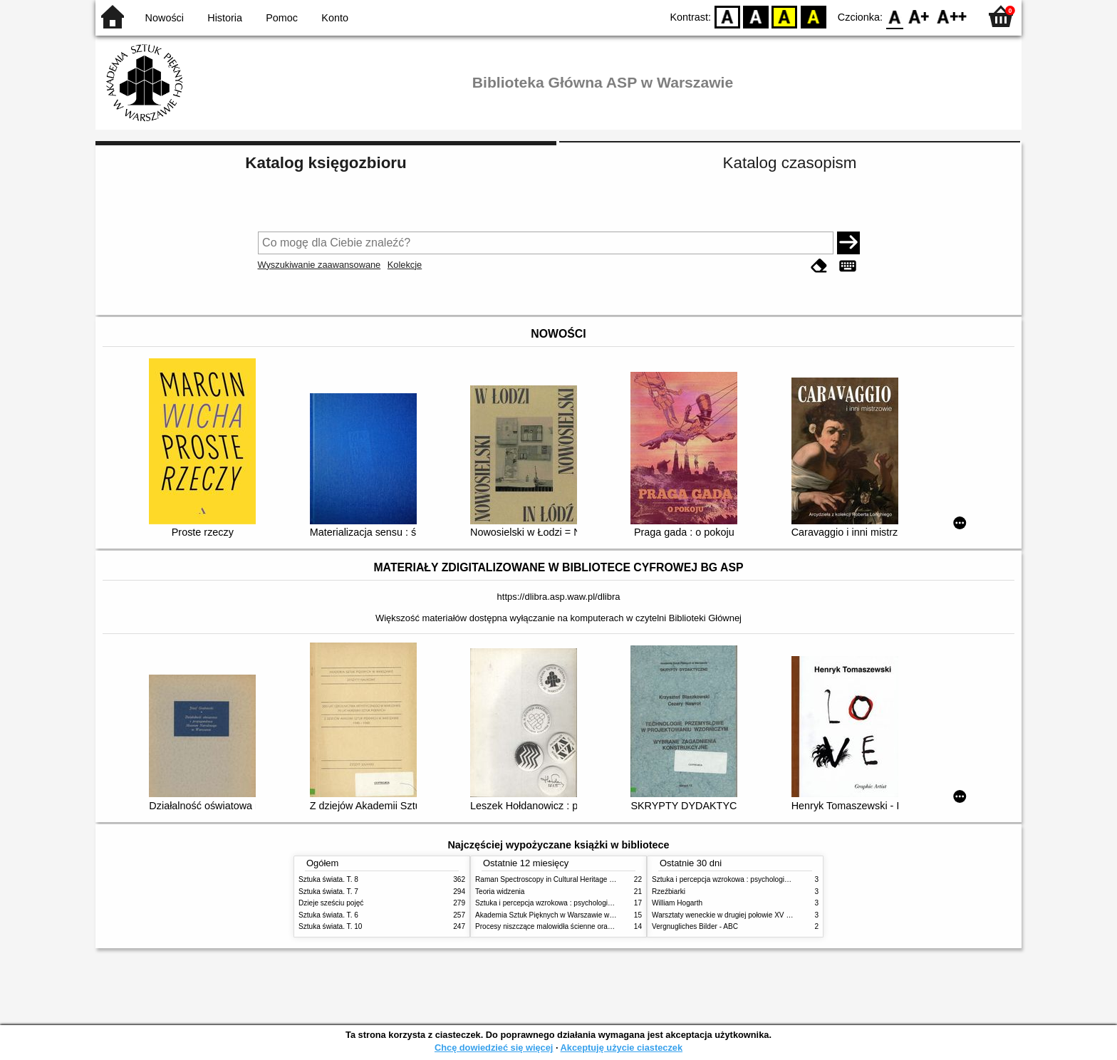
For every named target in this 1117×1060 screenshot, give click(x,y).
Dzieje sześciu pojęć (330, 903)
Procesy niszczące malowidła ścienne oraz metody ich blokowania (580, 926)
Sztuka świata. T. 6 (328, 915)
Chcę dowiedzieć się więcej (494, 1047)
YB (784, 16)
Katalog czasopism (790, 163)
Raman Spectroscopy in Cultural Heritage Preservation (562, 879)
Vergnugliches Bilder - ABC (695, 926)
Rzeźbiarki (668, 891)
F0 (894, 16)
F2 (952, 16)
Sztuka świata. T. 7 (328, 891)
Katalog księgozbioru (325, 163)
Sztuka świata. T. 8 (328, 879)
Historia (224, 18)
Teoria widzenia (499, 891)
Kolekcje (405, 264)
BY (813, 16)
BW (756, 16)
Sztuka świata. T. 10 (330, 926)
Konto (334, 18)
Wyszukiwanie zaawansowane (319, 264)
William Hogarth (677, 903)
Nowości (164, 18)
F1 (919, 16)
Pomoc (282, 18)
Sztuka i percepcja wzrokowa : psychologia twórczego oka (567, 903)
